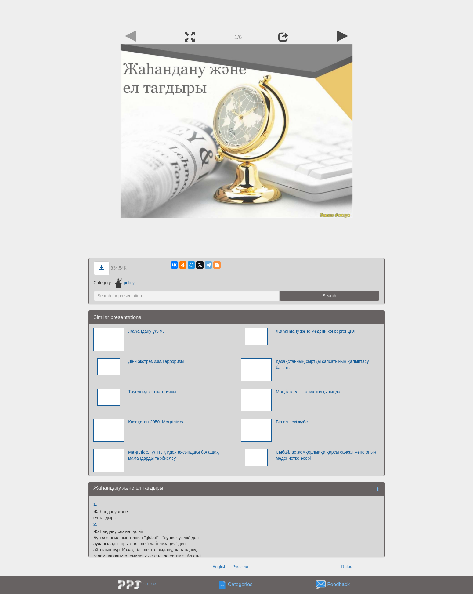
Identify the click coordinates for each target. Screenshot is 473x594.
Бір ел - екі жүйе (292, 421)
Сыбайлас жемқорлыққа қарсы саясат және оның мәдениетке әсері (326, 455)
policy (125, 282)
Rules (346, 566)
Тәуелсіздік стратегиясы (152, 391)
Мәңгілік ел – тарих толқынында (308, 391)
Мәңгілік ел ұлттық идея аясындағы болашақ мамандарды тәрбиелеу (173, 455)
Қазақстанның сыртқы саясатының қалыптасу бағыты (322, 364)
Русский (240, 566)
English (219, 566)
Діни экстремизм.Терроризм (156, 361)
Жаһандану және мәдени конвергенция (315, 331)
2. (95, 524)
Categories (240, 585)
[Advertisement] (236, 13)
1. (95, 504)
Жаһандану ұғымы (147, 331)
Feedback (338, 585)
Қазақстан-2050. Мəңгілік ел (156, 421)
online (149, 584)
